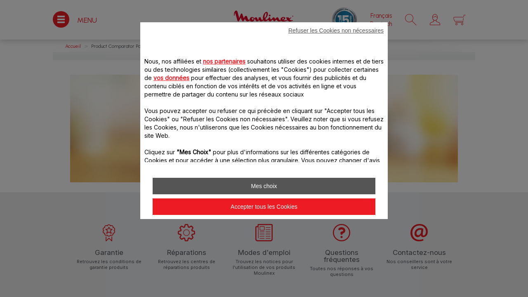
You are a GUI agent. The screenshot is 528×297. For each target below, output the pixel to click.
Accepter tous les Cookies (264, 206)
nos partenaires (224, 61)
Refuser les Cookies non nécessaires (336, 30)
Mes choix (264, 186)
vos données (171, 77)
